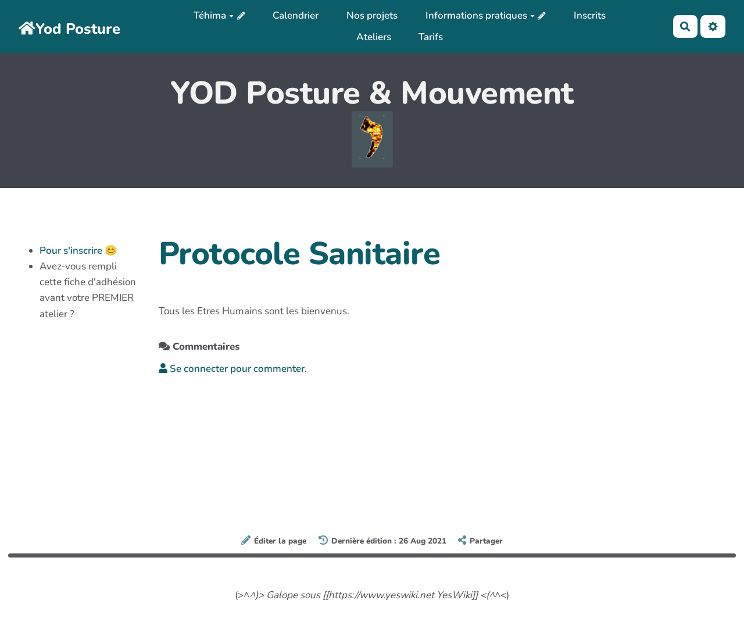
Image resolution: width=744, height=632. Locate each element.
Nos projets (372, 15)
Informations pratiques (480, 15)
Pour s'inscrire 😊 (78, 250)
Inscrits (590, 15)
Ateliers (373, 37)
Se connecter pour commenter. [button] (233, 368)
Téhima (214, 15)
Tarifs (431, 37)
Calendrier (296, 15)
